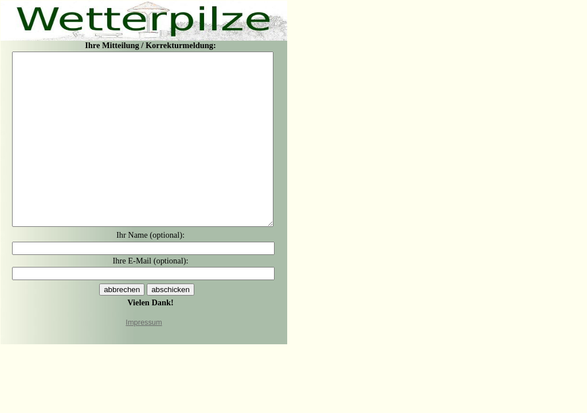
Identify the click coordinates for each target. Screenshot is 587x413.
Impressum (144, 322)
